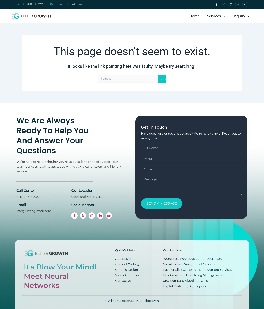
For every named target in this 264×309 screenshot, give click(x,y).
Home (194, 16)
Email (31, 205)
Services (216, 16)
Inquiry (241, 16)
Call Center (35, 191)
